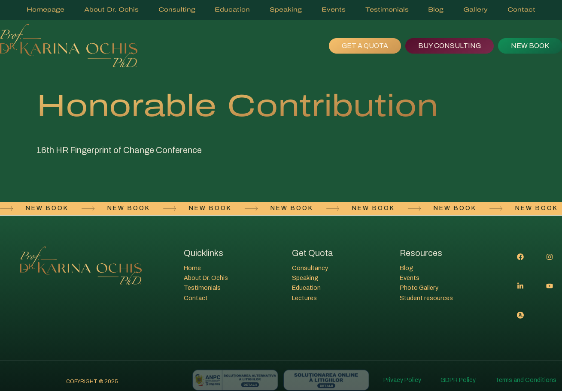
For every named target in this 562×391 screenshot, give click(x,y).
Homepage (45, 9)
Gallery (475, 9)
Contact (521, 9)
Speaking (286, 9)
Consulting (176, 9)
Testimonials (387, 9)
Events (334, 9)
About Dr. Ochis (111, 9)
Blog (436, 9)
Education (232, 9)
